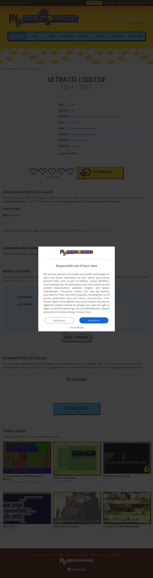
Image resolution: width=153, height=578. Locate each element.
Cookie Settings (67, 311)
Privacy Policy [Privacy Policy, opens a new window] (83, 311)
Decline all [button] (59, 320)
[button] (77, 327)
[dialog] (76, 289)
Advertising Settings (64, 308)
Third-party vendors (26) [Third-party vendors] (74, 291)
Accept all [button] (93, 320)
